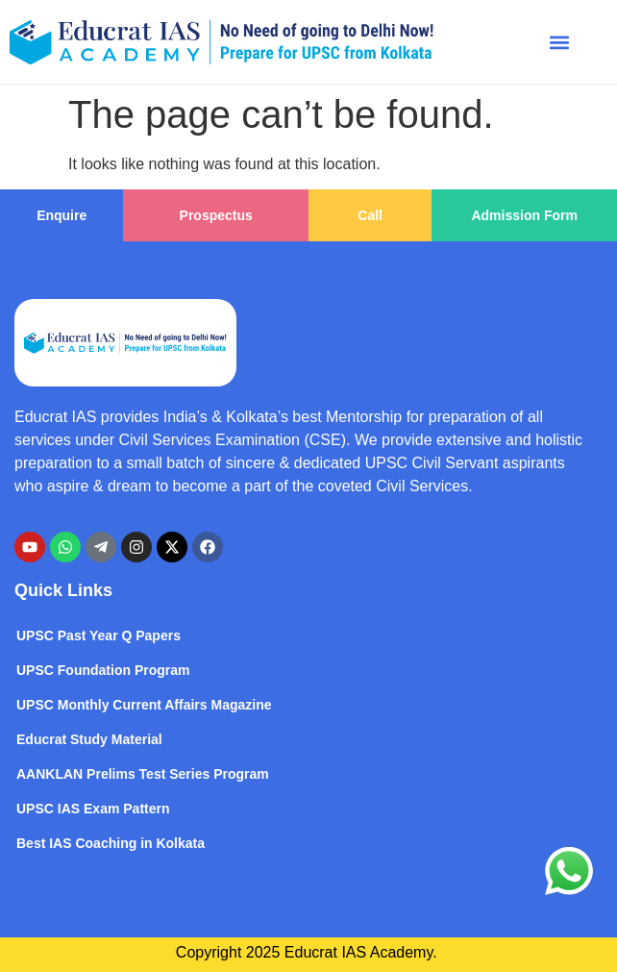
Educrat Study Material (89, 739)
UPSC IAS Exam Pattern (93, 808)
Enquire (61, 215)
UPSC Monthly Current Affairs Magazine (144, 704)
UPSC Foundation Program (102, 670)
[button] (560, 42)
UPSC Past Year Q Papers (98, 635)
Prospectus (216, 215)
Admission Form (524, 215)
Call (370, 215)
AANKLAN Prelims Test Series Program (142, 774)
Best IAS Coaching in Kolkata (110, 843)
